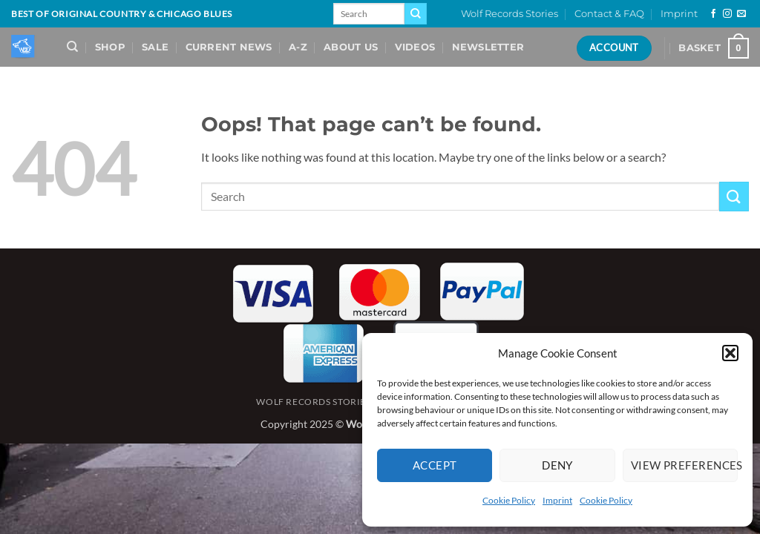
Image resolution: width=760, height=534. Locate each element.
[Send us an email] (741, 14)
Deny (557, 465)
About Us (351, 47)
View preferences (684, 465)
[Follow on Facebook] (713, 14)
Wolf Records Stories (509, 13)
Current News (229, 47)
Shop (110, 47)
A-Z (298, 47)
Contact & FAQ (609, 13)
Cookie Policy (508, 500)
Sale (155, 47)
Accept (435, 465)
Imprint (557, 500)
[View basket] (713, 48)
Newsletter (488, 47)
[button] (730, 353)
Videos (415, 47)
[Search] (72, 47)
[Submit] (415, 14)
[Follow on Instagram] (727, 14)
